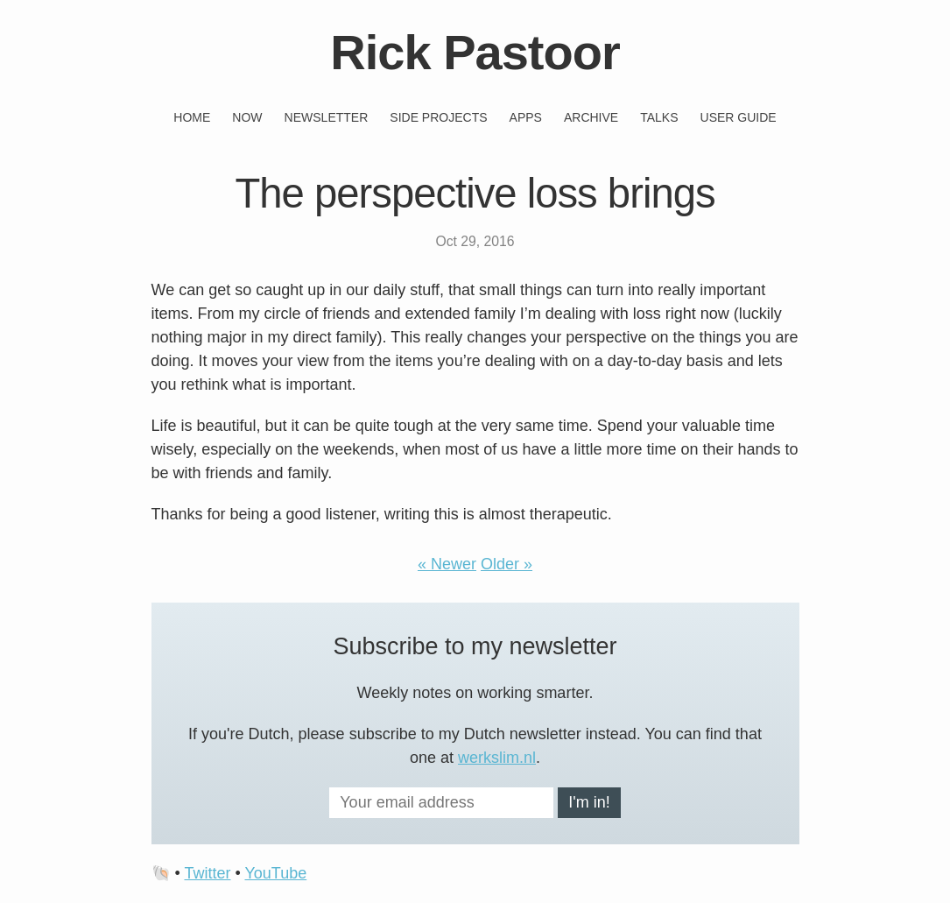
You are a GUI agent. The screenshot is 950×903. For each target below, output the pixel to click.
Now (247, 117)
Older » (506, 564)
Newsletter (327, 117)
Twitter (207, 873)
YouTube (275, 873)
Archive (591, 117)
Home (191, 117)
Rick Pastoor (474, 52)
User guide (738, 117)
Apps (526, 117)
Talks (659, 117)
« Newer (447, 564)
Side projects (438, 117)
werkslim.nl (497, 757)
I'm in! (588, 802)
